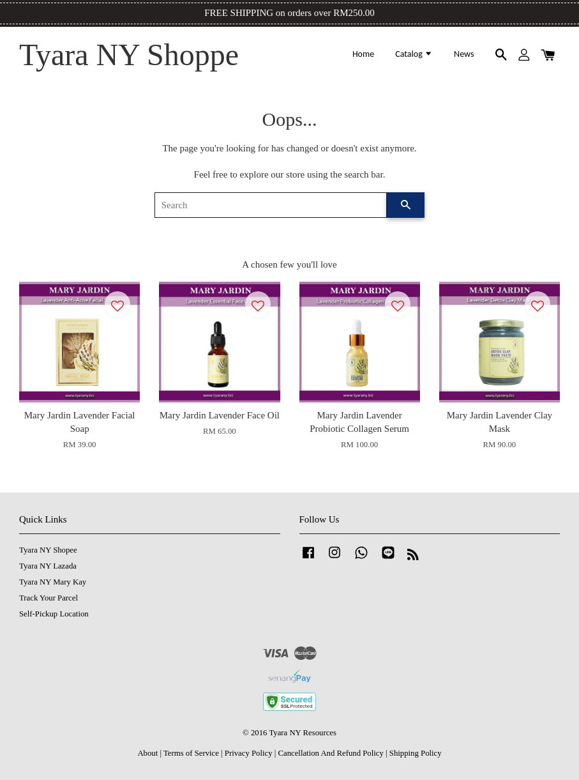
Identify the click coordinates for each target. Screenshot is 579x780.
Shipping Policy (415, 753)
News (464, 54)
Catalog (414, 54)
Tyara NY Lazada (48, 566)
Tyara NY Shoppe (129, 55)
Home (363, 54)
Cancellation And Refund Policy (330, 753)
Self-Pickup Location (54, 613)
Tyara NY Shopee (48, 550)
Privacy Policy (249, 753)
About (147, 753)
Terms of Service (191, 753)
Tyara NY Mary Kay (52, 581)
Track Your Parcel (48, 597)
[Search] (270, 205)
